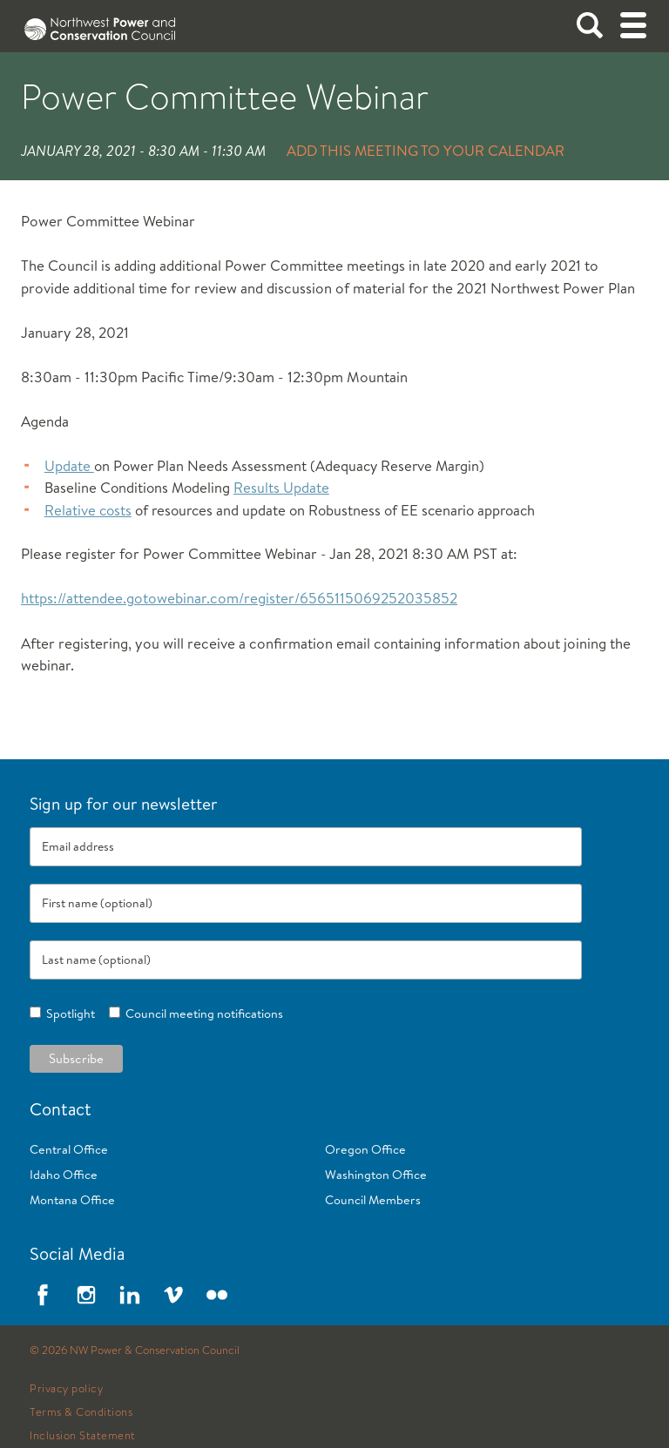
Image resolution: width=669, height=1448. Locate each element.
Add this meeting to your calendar (425, 150)
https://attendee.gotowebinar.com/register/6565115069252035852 (239, 598)
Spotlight (68, 1013)
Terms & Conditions (81, 1412)
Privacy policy (66, 1389)
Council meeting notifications (201, 1013)
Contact (60, 1109)
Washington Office (376, 1174)
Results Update (281, 487)
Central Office (69, 1149)
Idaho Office (64, 1174)
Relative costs (88, 510)
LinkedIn (130, 1295)
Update (69, 465)
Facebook (43, 1295)
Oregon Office (365, 1149)
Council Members (373, 1200)
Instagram (86, 1295)
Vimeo (173, 1295)
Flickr (217, 1295)
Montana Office (72, 1200)
